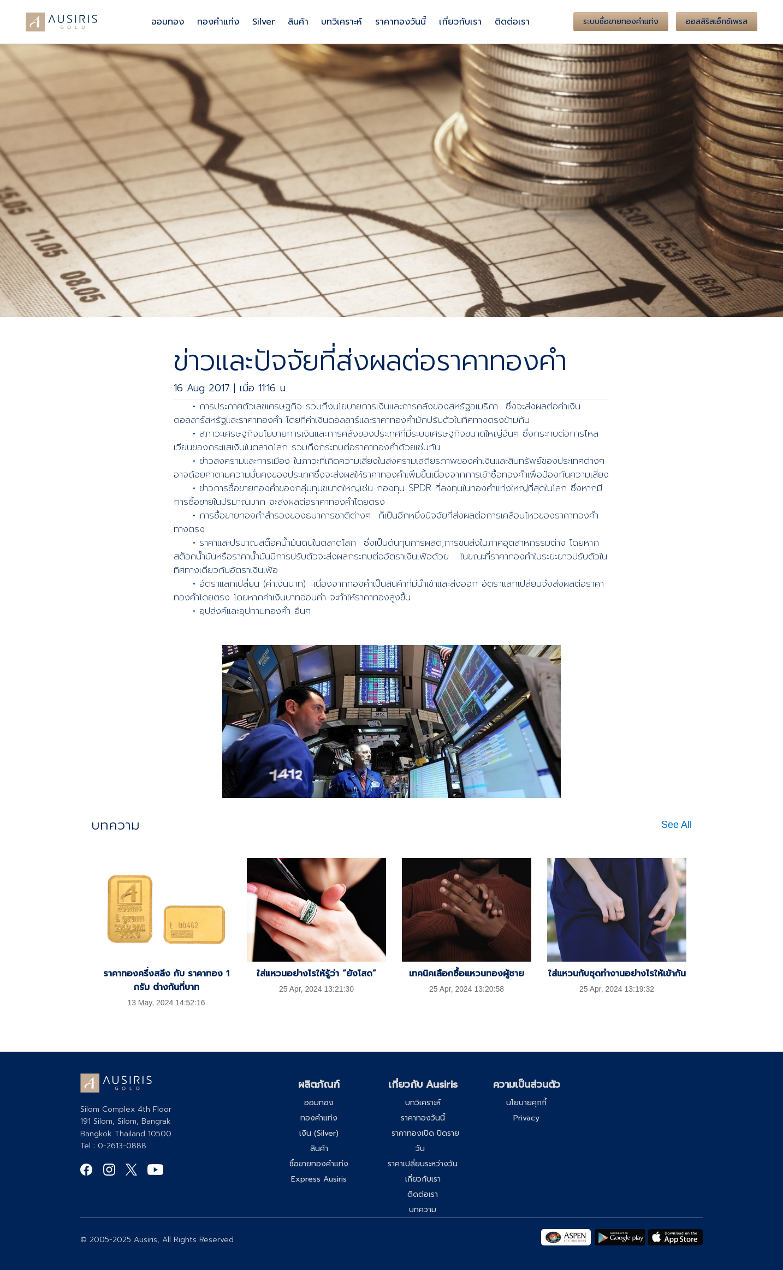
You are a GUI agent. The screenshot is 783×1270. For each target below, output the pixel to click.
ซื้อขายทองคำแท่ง (318, 1164)
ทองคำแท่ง (218, 21)
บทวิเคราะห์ (341, 21)
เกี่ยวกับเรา (460, 21)
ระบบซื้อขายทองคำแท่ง (621, 21)
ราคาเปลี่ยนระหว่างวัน (423, 1164)
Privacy (526, 1118)
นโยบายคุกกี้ (526, 1102)
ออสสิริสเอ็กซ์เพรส (717, 21)
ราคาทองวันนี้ (400, 21)
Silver (263, 21)
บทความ (422, 1209)
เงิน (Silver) (319, 1133)
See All (676, 824)
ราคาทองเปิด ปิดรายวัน (425, 1141)
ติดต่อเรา (512, 21)
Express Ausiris (319, 1179)
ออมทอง (167, 21)
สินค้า (298, 21)
